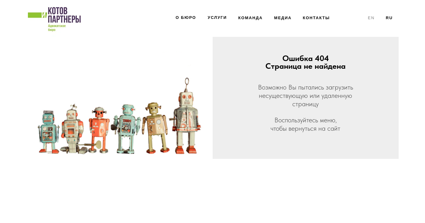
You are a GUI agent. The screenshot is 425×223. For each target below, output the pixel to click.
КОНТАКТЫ (316, 17)
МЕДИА (283, 17)
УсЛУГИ (217, 17)
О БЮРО (186, 17)
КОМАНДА (250, 17)
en (371, 17)
